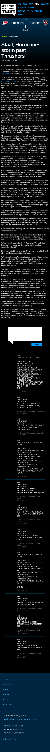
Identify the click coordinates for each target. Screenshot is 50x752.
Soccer (31, 7)
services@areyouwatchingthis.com (19, 719)
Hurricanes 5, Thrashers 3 (27, 412)
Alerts (38, 11)
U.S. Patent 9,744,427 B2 (13, 729)
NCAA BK (45, 4)
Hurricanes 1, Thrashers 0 (27, 653)
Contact (7, 700)
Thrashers (34, 22)
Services (7, 685)
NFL (19, 4)
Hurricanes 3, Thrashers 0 (27, 608)
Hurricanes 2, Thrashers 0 (27, 630)
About (21, 14)
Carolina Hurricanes (9, 82)
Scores (21, 11)
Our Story (8, 705)
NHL (37, 4)
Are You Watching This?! (8, 10)
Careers (6, 695)
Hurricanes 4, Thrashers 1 (27, 520)
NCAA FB (22, 7)
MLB (25, 4)
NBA (31, 4)
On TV (30, 11)
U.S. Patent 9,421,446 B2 (13, 726)
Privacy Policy (9, 739)
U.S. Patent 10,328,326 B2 (13, 733)
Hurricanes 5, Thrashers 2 (27, 433)
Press (5, 690)
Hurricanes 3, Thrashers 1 (27, 543)
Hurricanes (16, 22)
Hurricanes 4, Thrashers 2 (27, 496)
